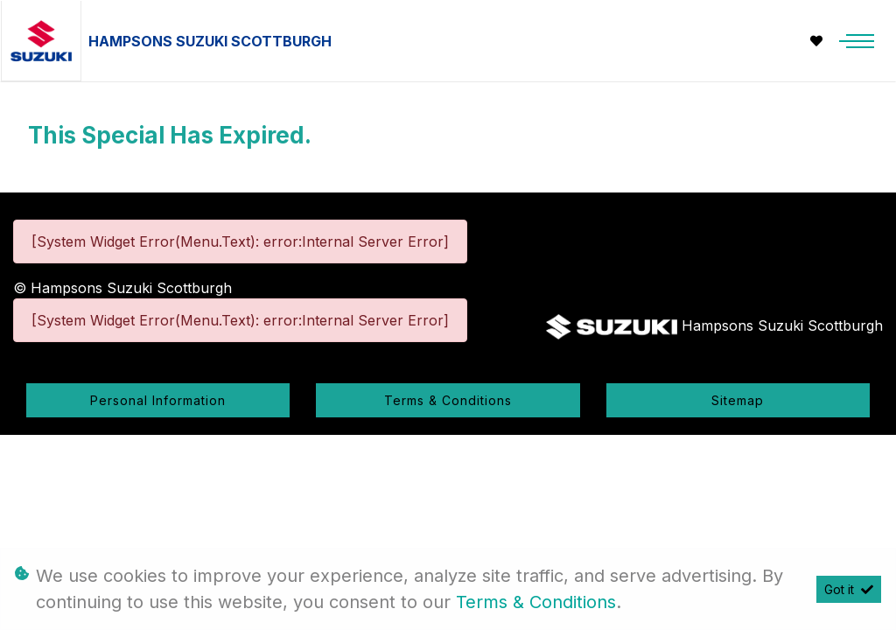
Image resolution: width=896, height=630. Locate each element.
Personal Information (158, 400)
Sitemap (737, 400)
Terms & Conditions (448, 400)
